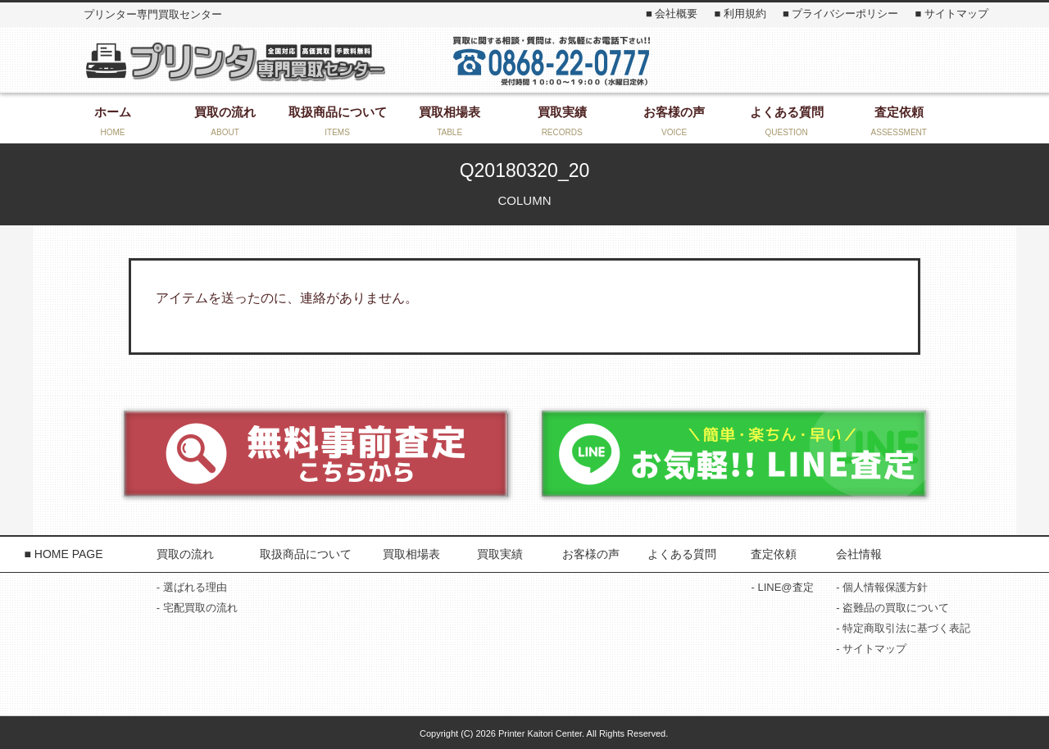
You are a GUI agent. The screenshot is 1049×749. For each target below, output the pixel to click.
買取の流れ (185, 554)
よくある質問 (681, 554)
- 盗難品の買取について (892, 607)
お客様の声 (591, 554)
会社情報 (859, 554)
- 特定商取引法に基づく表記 (903, 628)
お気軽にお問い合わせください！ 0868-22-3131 (551, 60)
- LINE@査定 (782, 587)
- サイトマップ (871, 648)
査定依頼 (774, 554)
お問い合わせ (820, 60)
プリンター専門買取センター (234, 61)
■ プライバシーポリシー (840, 13)
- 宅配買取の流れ (197, 607)
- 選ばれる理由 (192, 587)
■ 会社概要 (671, 13)
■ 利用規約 (739, 13)
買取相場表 (411, 554)
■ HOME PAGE (63, 554)
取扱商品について (306, 554)
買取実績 (500, 554)
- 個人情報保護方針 (882, 587)
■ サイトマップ (951, 13)
